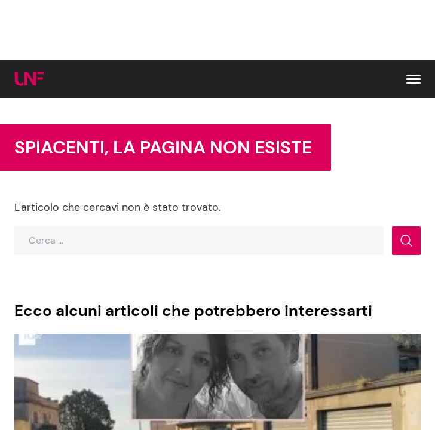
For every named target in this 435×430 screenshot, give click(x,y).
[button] (413, 79)
